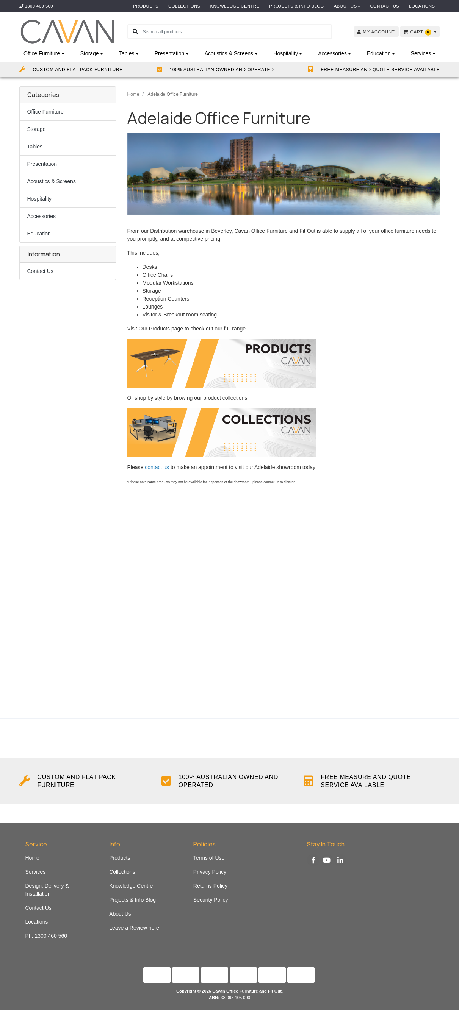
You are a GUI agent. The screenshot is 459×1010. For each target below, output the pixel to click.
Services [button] (421, 53)
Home (32, 858)
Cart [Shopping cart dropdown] (417, 32)
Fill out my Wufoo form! (283, 600)
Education (39, 234)
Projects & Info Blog (296, 6)
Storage (36, 129)
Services (35, 872)
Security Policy (210, 900)
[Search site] (135, 31)
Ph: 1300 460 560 (46, 936)
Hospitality (39, 199)
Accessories (41, 216)
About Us (345, 6)
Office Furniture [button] (41, 53)
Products (145, 6)
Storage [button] (89, 53)
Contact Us (384, 6)
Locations (422, 6)
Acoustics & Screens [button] (229, 53)
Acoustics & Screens (51, 181)
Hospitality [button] (285, 53)
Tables (34, 146)
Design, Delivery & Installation (47, 890)
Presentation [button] (170, 53)
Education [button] (378, 53)
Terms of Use (208, 858)
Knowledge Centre (235, 6)
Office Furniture (45, 112)
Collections (184, 6)
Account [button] (376, 32)
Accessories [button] (332, 53)
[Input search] (237, 31)
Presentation (42, 164)
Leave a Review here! (134, 928)
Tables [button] (126, 53)
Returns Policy (210, 886)
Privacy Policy (209, 872)
